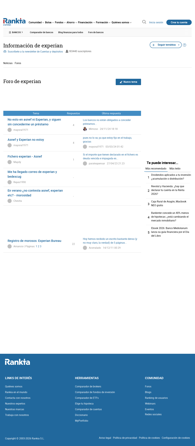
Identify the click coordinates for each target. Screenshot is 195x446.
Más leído (175, 168)
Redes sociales (153, 414)
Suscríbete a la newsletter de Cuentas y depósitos (33, 51)
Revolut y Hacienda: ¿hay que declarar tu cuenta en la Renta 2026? (167, 190)
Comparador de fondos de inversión (95, 392)
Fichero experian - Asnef (25, 156)
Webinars (150, 403)
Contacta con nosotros (17, 398)
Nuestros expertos (15, 403)
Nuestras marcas (14, 409)
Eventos (149, 409)
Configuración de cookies (176, 438)
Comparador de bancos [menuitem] (41, 32)
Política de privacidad (125, 438)
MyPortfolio (81, 420)
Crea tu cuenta (179, 22)
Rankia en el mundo (16, 392)
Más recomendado (155, 168)
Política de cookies (149, 438)
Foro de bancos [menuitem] (96, 32)
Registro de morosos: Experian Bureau (34, 241)
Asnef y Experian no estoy (26, 139)
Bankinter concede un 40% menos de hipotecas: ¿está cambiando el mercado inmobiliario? (170, 216)
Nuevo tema (128, 82)
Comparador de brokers (88, 386)
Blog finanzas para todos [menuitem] (70, 32)
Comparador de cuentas (88, 409)
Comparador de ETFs (87, 398)
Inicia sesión (156, 22)
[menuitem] (36, 22)
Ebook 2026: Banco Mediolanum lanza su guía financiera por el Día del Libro (170, 231)
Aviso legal (105, 438)
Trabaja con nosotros (17, 415)
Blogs (148, 392)
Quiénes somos (13, 386)
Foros (18, 63)
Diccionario (81, 415)
